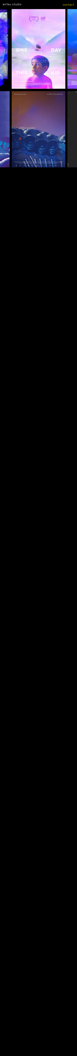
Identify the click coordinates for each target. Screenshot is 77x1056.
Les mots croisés (35, 532)
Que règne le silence (38, 616)
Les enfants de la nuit (38, 834)
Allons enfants (31, 905)
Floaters (31, 932)
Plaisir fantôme (32, 732)
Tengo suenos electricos (37, 412)
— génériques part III (33, 968)
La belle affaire (38, 768)
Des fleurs (32, 776)
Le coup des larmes (30, 710)
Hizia (38, 630)
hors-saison (34, 398)
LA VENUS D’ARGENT (37, 314)
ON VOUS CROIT (36, 211)
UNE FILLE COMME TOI (31, 300)
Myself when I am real (31, 252)
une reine (33, 376)
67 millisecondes (37, 189)
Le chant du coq (37, 327)
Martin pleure (30, 892)
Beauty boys (37, 674)
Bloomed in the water (32, 363)
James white (34, 754)
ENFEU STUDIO (12, 4)
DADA (34, 203)
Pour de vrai (33, 452)
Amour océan (36, 425)
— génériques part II (34, 954)
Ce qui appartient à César (34, 225)
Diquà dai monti (38, 861)
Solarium (32, 599)
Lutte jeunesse (38, 723)
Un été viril (37, 799)
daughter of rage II (38, 336)
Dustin (31, 510)
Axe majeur (33, 848)
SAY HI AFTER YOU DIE (38, 278)
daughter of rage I (38, 349)
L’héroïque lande (36, 790)
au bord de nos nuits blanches (38, 385)
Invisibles (33, 465)
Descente (37, 607)
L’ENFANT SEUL (36, 265)
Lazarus (31, 665)
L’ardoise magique (31, 821)
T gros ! (30, 687)
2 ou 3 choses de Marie (38, 558)
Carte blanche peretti (35, 807)
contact (68, 4)
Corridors (34, 487)
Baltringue (36, 696)
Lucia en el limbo (38, 745)
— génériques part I (37, 941)
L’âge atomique (32, 919)
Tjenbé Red (35, 518)
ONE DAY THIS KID (30, 176)
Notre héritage (36, 879)
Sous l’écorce (30, 638)
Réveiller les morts (38, 870)
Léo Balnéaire (38, 496)
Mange (32, 585)
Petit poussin (37, 545)
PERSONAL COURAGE (37, 238)
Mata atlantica (38, 474)
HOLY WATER (38, 287)
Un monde (33, 438)
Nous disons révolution (36, 572)
